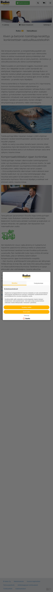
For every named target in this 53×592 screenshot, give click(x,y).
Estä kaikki (26, 312)
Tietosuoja (26, 315)
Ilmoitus (14, 283)
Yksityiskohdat (38, 283)
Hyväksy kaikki (26, 307)
